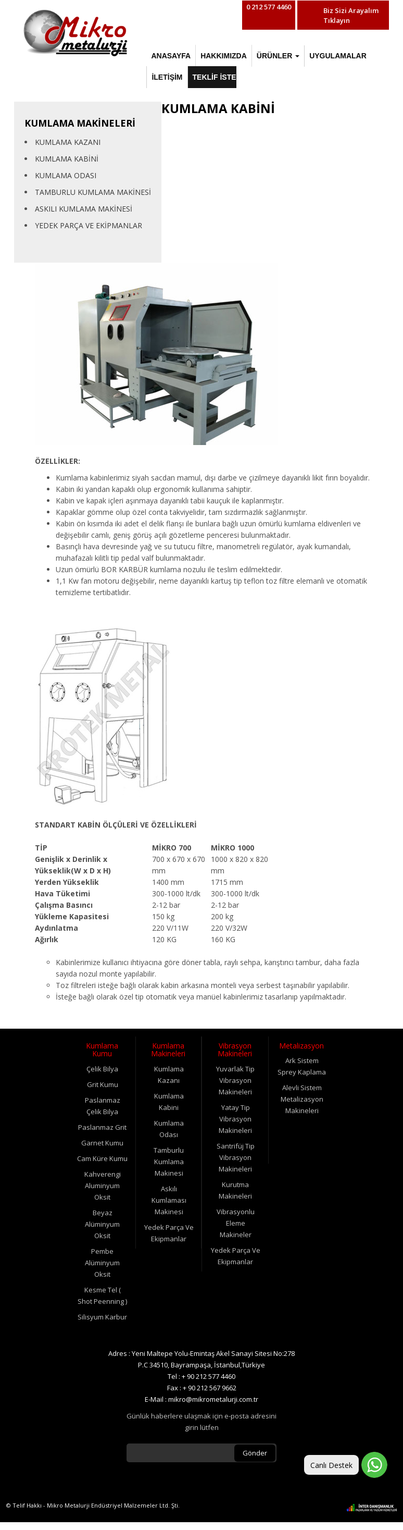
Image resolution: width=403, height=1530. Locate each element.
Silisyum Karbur (102, 1317)
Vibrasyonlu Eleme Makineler (236, 1223)
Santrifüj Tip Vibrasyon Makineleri (236, 1157)
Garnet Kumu (102, 1143)
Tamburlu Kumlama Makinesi (169, 1161)
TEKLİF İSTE (214, 77)
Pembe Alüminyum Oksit (102, 1263)
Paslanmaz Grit (102, 1127)
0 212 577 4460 (268, 6)
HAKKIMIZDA (223, 56)
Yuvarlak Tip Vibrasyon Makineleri (235, 1080)
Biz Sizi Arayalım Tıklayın (351, 15)
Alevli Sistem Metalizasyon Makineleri (302, 1099)
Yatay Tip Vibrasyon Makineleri (235, 1119)
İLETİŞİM (167, 77)
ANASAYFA (171, 56)
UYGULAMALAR (338, 56)
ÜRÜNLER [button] (278, 56)
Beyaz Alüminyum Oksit (102, 1224)
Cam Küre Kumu (102, 1158)
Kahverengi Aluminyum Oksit (102, 1185)
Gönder (255, 1453)
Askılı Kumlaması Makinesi (169, 1200)
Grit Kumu (102, 1084)
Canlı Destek (331, 1465)
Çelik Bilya (102, 1069)
